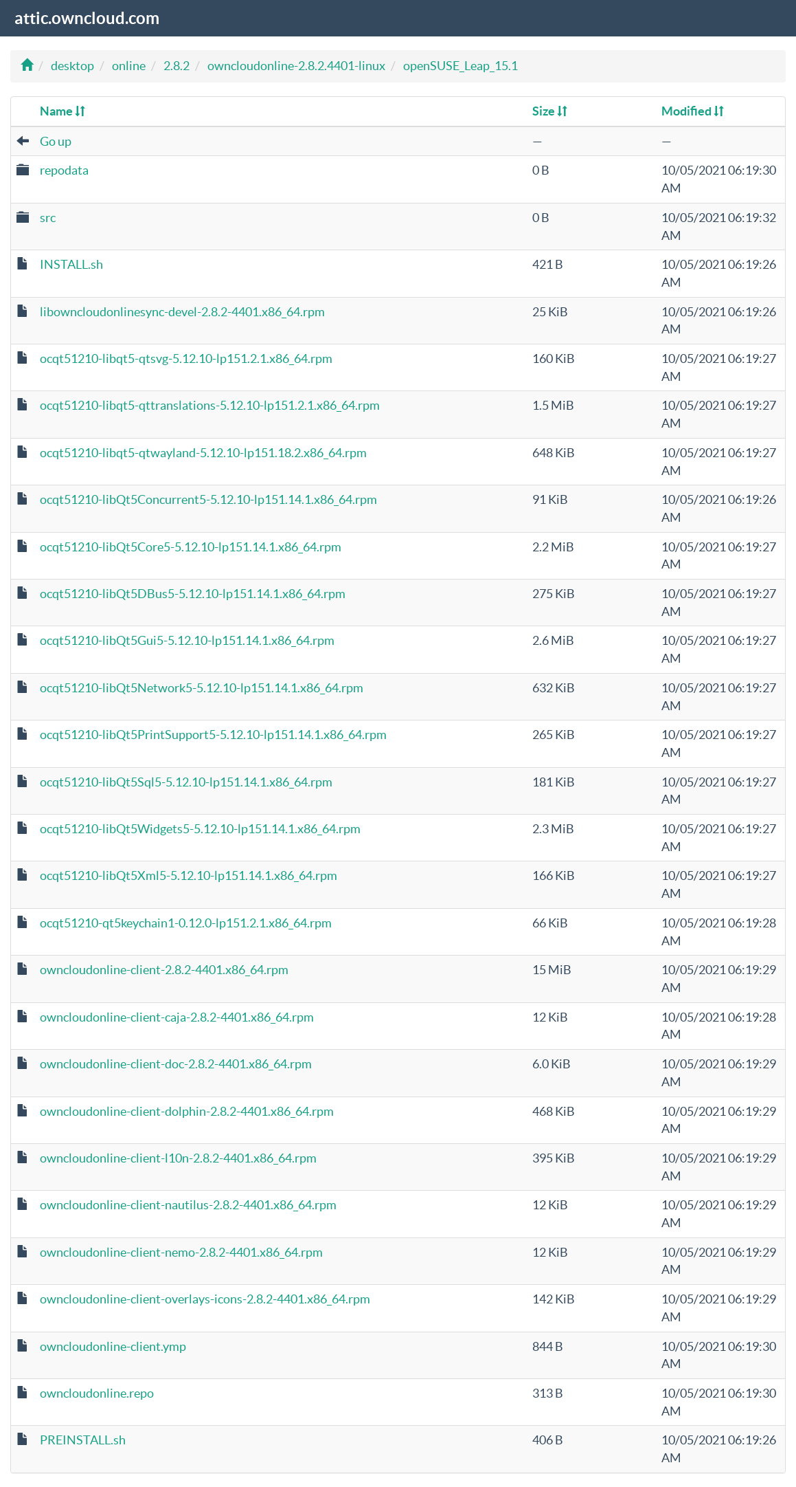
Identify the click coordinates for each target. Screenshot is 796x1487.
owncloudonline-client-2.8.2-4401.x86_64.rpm (164, 969)
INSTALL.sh (71, 264)
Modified (692, 111)
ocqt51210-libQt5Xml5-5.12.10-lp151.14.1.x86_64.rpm (188, 875)
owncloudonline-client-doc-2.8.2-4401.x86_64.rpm (176, 1064)
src (48, 217)
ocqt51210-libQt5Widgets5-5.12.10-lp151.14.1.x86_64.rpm (200, 829)
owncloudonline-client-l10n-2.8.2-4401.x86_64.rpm (178, 1158)
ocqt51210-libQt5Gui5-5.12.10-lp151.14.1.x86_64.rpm (187, 640)
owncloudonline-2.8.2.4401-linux (296, 65)
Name (62, 111)
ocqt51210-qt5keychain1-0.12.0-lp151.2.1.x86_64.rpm (186, 923)
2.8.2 (176, 65)
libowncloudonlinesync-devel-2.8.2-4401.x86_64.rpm (182, 312)
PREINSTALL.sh (83, 1440)
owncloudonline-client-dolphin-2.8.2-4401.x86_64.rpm (187, 1111)
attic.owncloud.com (86, 18)
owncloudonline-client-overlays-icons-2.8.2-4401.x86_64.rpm (205, 1299)
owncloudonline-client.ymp (113, 1346)
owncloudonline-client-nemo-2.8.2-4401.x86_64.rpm (181, 1252)
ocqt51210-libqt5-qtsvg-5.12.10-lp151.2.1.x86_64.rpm (186, 358)
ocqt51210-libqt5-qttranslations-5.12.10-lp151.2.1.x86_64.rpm (210, 405)
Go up (55, 141)
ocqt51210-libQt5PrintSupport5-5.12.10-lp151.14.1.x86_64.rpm (213, 734)
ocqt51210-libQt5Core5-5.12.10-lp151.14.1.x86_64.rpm (190, 547)
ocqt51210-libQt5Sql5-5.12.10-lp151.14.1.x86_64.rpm (186, 782)
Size (549, 111)
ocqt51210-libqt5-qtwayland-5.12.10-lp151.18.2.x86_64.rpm (203, 452)
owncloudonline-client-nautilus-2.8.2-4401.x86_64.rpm (188, 1205)
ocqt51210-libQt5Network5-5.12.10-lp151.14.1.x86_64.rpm (201, 688)
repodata (64, 170)
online (129, 65)
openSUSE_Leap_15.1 (460, 65)
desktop (72, 65)
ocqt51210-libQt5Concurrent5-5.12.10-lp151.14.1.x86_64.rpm (208, 499)
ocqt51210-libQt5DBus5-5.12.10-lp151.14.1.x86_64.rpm (192, 593)
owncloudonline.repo (97, 1393)
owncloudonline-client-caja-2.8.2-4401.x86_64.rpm (177, 1017)
